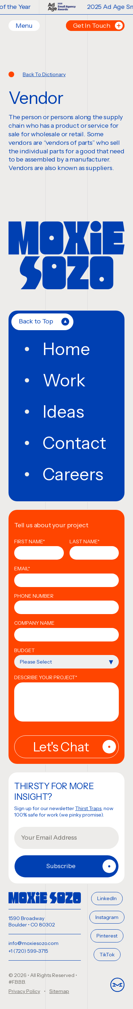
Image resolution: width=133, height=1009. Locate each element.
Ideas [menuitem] (63, 412)
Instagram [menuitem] (106, 917)
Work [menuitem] (64, 380)
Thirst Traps (88, 808)
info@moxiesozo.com (34, 943)
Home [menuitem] (66, 349)
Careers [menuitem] (73, 474)
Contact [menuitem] (74, 443)
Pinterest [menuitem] (106, 936)
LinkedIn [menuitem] (107, 898)
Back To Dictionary (44, 74)
